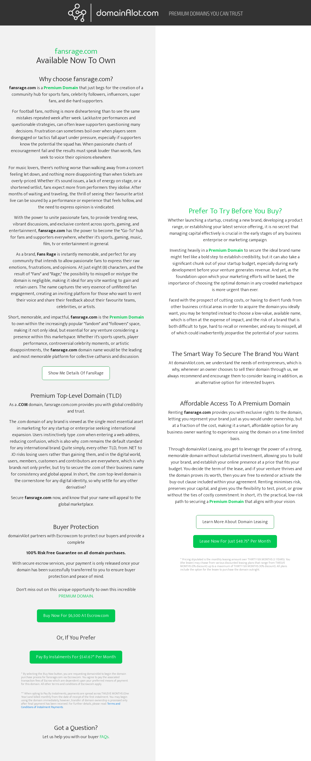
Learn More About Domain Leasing (235, 522)
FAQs (104, 737)
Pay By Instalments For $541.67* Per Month (76, 657)
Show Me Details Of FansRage (76, 373)
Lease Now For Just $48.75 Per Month (235, 541)
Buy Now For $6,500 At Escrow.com (76, 616)
